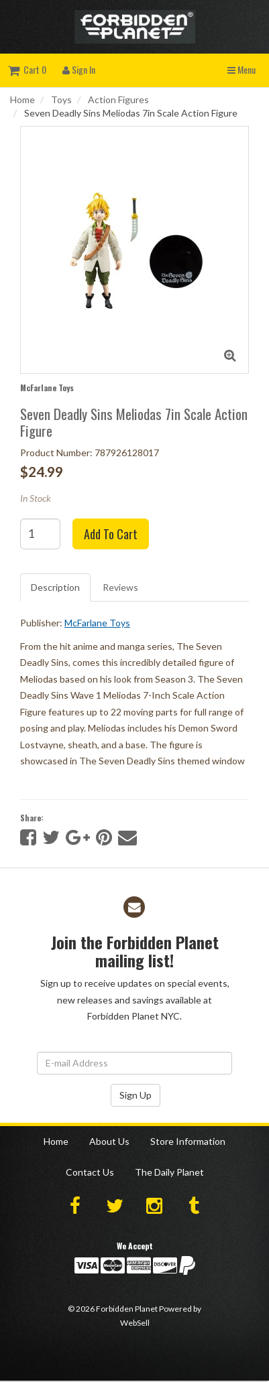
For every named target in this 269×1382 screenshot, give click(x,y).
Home (22, 99)
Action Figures (118, 99)
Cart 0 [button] (27, 69)
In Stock (35, 498)
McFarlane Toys (47, 387)
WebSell (135, 1323)
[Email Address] (134, 1063)
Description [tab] (55, 587)
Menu (241, 69)
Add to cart (111, 534)
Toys (61, 99)
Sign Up (135, 1095)
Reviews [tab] (120, 587)
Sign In (78, 69)
